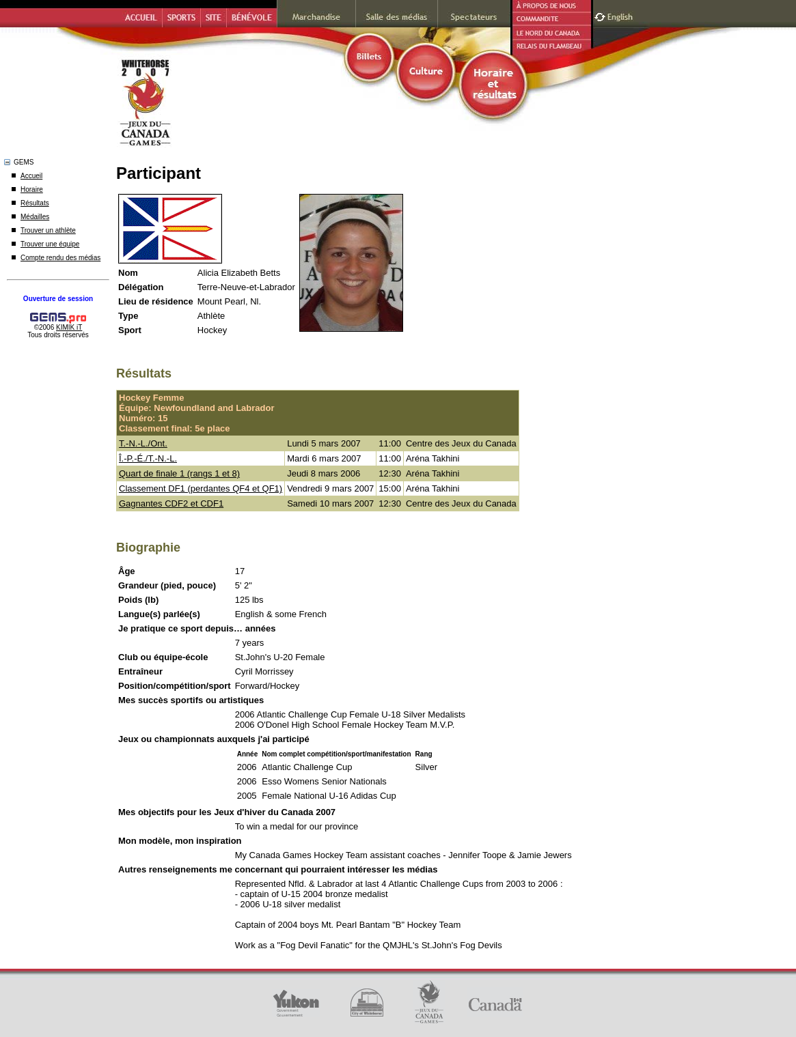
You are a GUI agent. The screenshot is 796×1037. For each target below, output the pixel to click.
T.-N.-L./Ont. (143, 443)
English (621, 15)
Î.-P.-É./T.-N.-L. (148, 458)
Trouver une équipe (49, 244)
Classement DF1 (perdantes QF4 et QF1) (200, 488)
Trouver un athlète (48, 230)
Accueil (31, 176)
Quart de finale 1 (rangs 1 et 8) (179, 473)
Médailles (34, 217)
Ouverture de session (58, 298)
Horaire (31, 189)
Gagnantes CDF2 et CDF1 (171, 503)
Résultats (34, 203)
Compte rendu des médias (60, 257)
